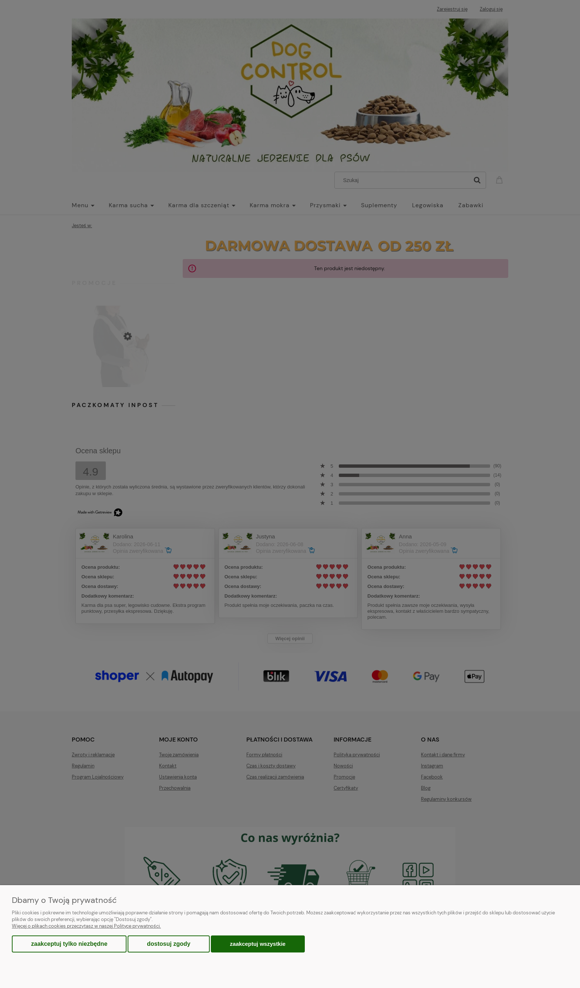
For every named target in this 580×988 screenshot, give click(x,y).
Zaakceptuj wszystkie (258, 944)
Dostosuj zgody (168, 944)
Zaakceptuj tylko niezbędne (69, 944)
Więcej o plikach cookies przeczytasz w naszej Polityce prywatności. (86, 926)
